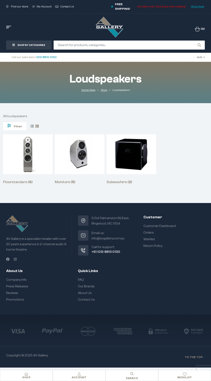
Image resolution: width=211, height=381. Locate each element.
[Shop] (26, 374)
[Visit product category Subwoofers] (131, 159)
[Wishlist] (184, 374)
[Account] (79, 374)
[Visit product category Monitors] (79, 159)
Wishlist (184, 377)
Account (79, 377)
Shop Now (197, 6)
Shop (104, 90)
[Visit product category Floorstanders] (28, 159)
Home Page (88, 90)
